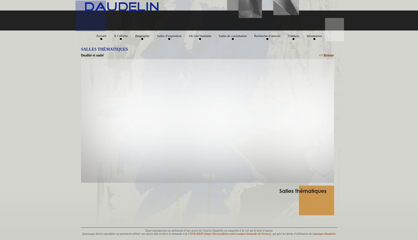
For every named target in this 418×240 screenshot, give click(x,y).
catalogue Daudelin (323, 233)
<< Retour (326, 55)
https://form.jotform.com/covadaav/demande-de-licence (237, 233)
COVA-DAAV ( (196, 233)
